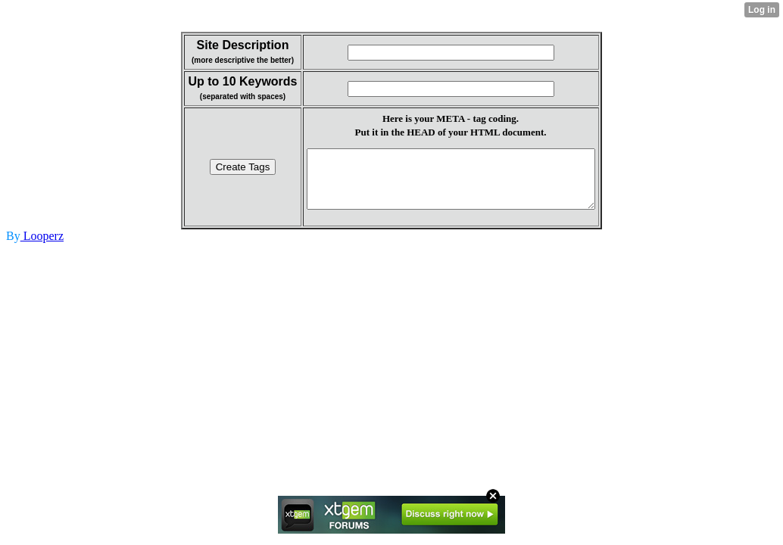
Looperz (42, 247)
